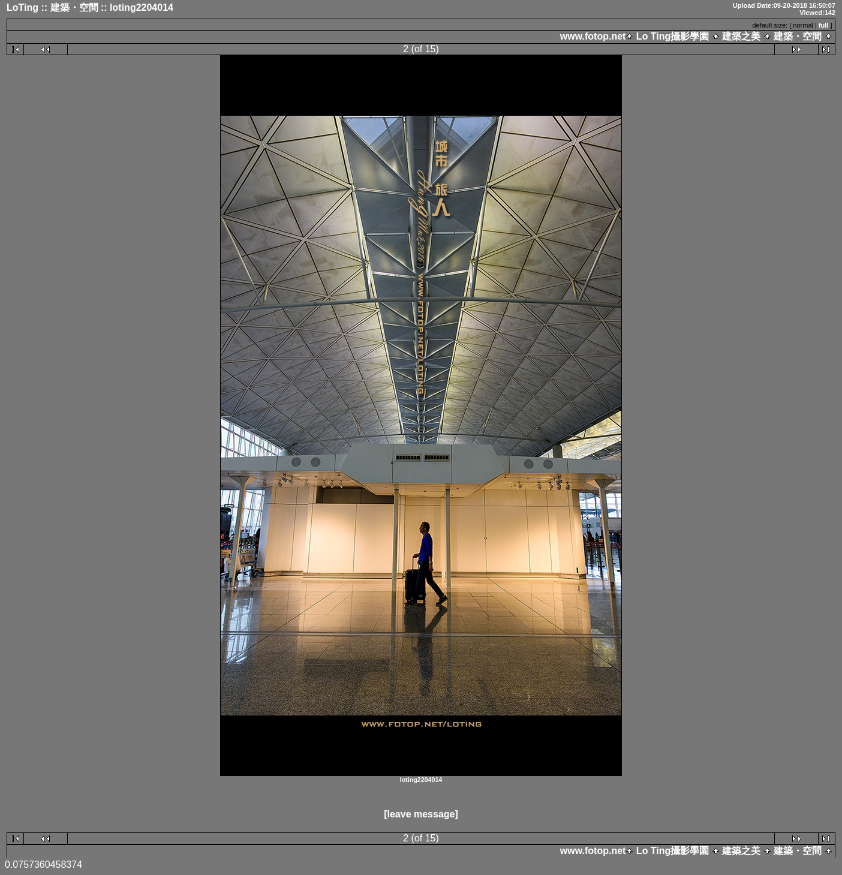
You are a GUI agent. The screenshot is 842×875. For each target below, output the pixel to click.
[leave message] (421, 814)
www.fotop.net (593, 36)
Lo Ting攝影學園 (672, 36)
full (824, 25)
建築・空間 (798, 36)
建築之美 (741, 36)
